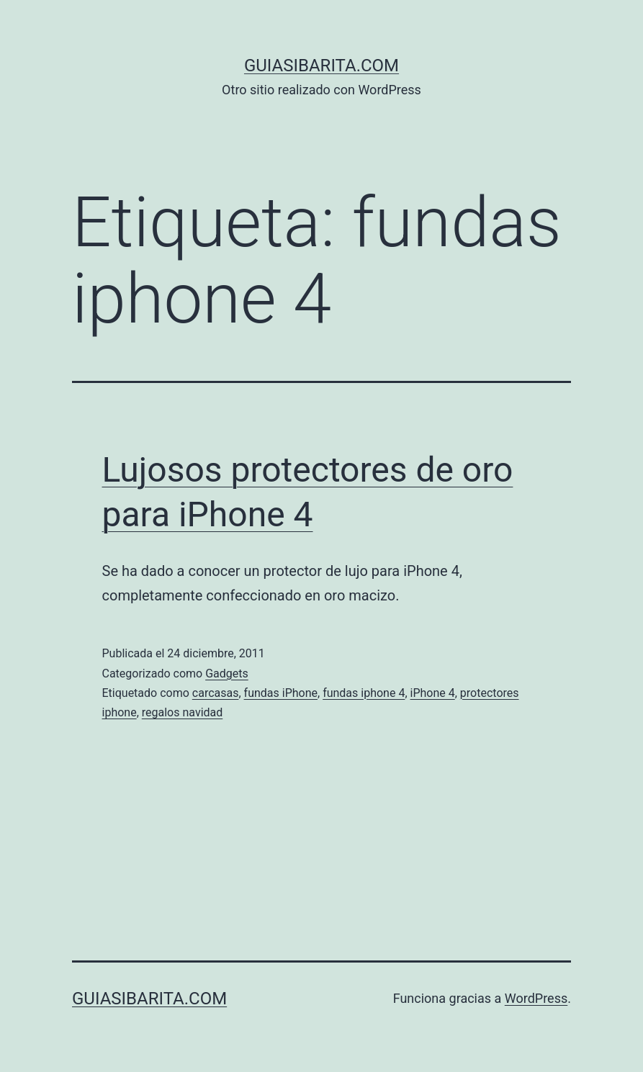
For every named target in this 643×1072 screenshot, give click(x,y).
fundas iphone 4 (364, 693)
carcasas (215, 693)
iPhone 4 (432, 693)
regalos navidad (182, 712)
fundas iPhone (281, 693)
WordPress (536, 998)
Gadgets (226, 673)
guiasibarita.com (321, 65)
